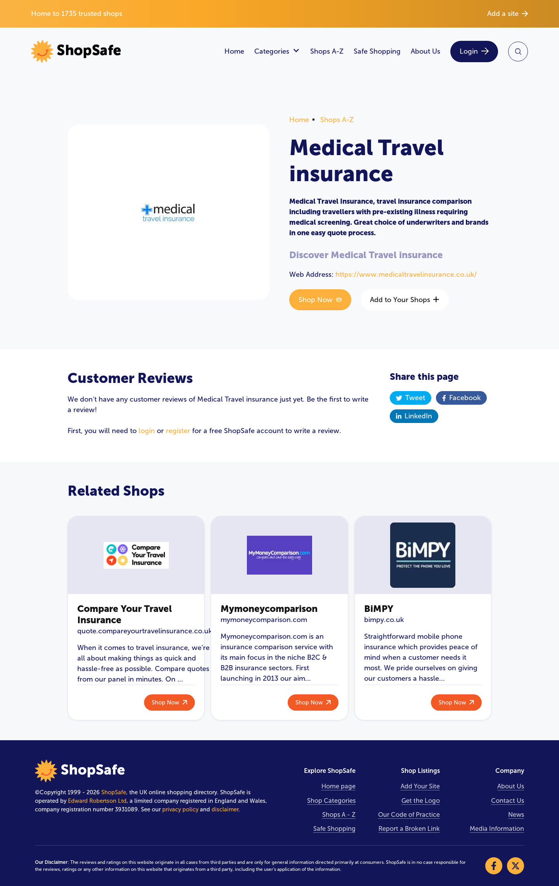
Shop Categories (331, 800)
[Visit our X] (515, 865)
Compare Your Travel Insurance (124, 614)
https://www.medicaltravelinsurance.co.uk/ (406, 274)
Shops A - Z (339, 814)
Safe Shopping (377, 51)
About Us (425, 51)
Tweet (410, 398)
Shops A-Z (327, 51)
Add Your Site (420, 786)
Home (234, 51)
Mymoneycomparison (269, 608)
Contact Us (507, 800)
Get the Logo (420, 800)
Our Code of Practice (409, 814)
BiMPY (378, 608)
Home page (338, 786)
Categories (277, 51)
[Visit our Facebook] (493, 865)
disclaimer (225, 809)
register (178, 431)
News (516, 814)
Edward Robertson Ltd (97, 801)
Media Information (497, 828)
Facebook (461, 398)
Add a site (507, 13)
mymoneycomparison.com (263, 620)
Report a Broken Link (409, 828)
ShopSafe (113, 792)
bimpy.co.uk (384, 620)
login (147, 431)
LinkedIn (414, 416)
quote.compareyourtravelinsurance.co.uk (144, 631)
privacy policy (180, 809)
